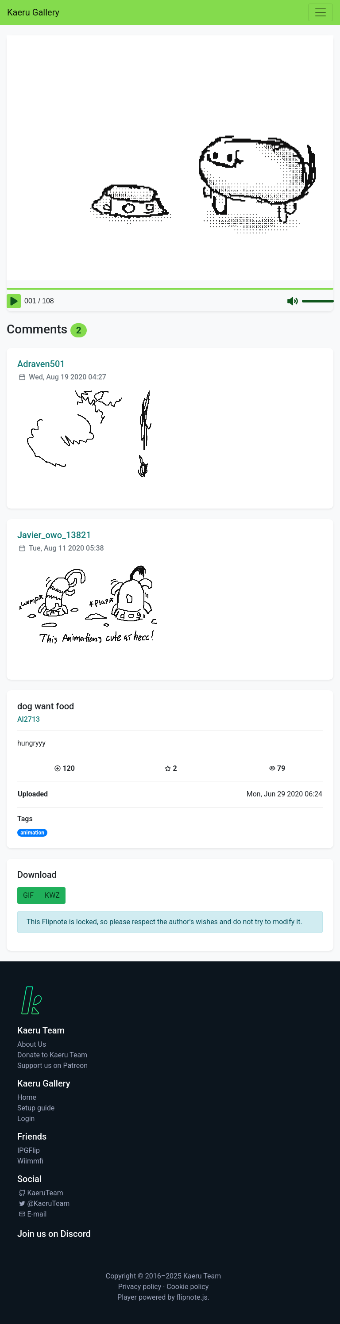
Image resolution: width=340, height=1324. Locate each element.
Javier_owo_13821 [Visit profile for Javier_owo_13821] (54, 535)
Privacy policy (140, 1286)
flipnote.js (192, 1297)
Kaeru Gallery (33, 12)
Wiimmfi (30, 1161)
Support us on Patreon (52, 1065)
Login (26, 1118)
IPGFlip (28, 1150)
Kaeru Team (202, 1276)
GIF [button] (28, 895)
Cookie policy (187, 1286)
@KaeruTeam (43, 1203)
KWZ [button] (52, 895)
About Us (31, 1044)
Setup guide (35, 1108)
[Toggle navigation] (320, 12)
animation (32, 833)
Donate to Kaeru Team (52, 1055)
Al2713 (28, 719)
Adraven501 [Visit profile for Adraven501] (41, 364)
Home (26, 1097)
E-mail (31, 1214)
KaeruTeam (40, 1193)
